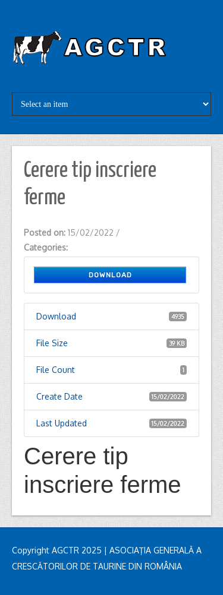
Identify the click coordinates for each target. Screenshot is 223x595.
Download (110, 275)
